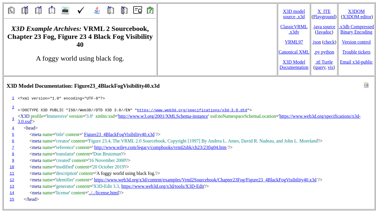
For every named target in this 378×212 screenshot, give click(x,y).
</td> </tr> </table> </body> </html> (189, 142)
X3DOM (356, 11)
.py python (324, 51)
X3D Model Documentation (294, 64)
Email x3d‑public (356, 61)
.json (316, 41)
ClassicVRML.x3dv (293, 29)
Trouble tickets (356, 51)
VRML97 (294, 41)
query (320, 67)
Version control (356, 41)
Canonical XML (294, 51)
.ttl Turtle (324, 61)
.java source (324, 26)
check (329, 41)
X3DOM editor (356, 16)
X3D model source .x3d (294, 14)
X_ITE (323, 11)
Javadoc (324, 31)
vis (330, 67)
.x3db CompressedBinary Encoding (356, 29)
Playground (324, 16)
